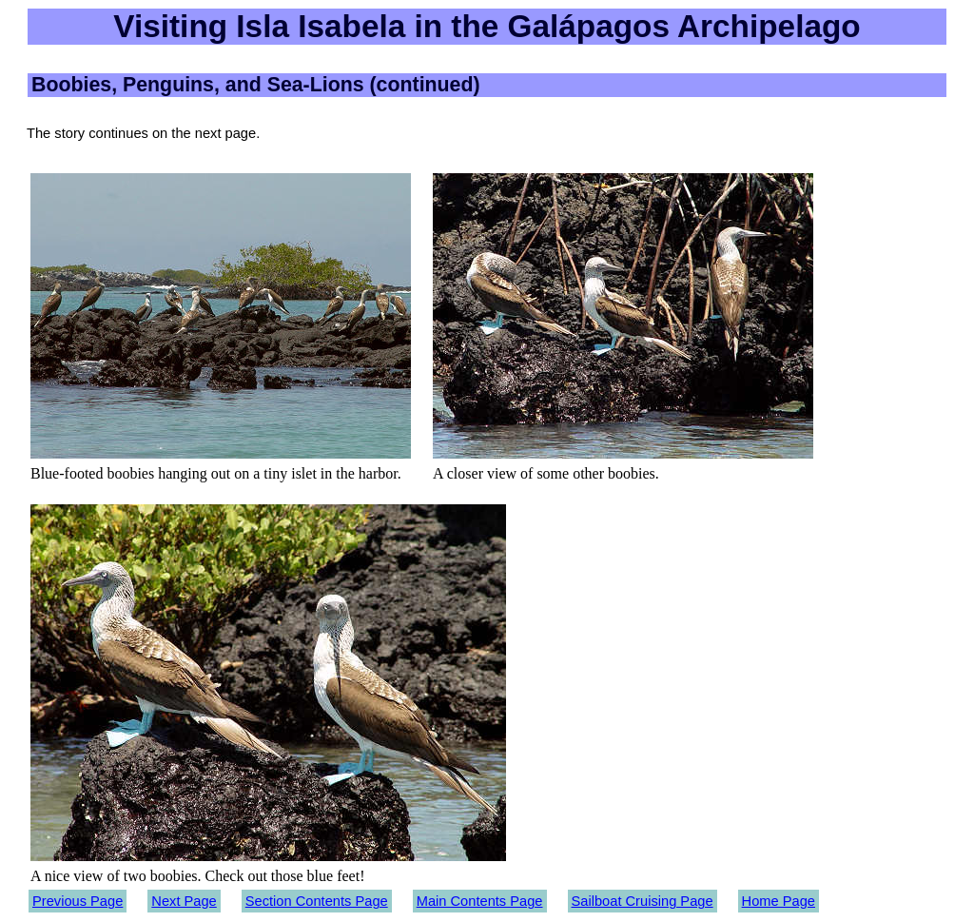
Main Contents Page (480, 901)
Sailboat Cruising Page (642, 901)
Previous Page (77, 901)
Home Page (778, 901)
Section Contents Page (316, 901)
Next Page (183, 901)
